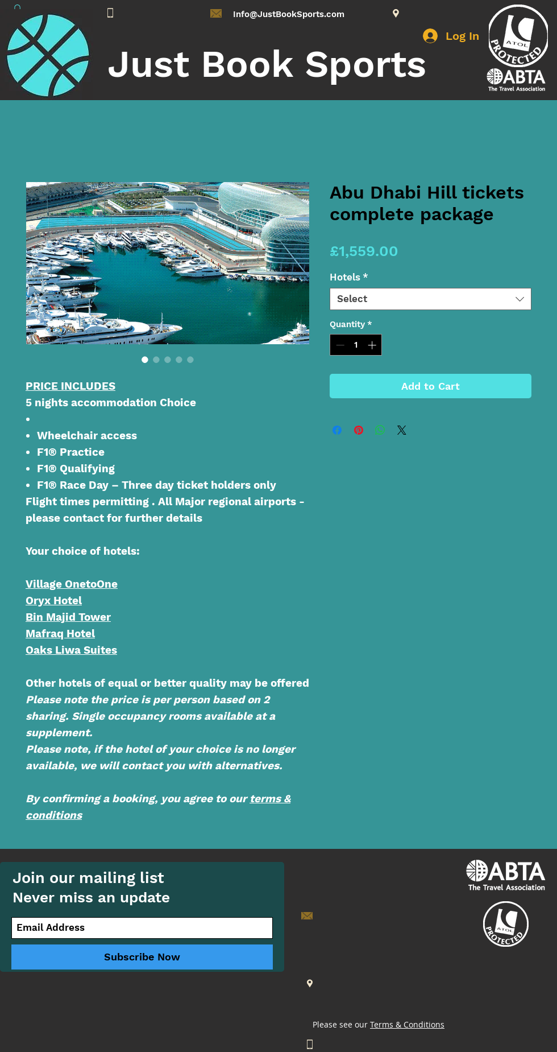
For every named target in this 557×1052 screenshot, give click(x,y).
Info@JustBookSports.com (288, 14)
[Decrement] (339, 345)
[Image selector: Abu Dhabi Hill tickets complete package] (145, 359)
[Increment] (373, 345)
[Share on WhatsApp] (380, 430)
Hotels (349, 277)
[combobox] (430, 299)
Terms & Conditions (407, 1024)
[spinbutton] (356, 345)
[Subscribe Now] (142, 957)
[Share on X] (402, 430)
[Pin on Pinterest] (358, 430)
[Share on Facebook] (337, 430)
